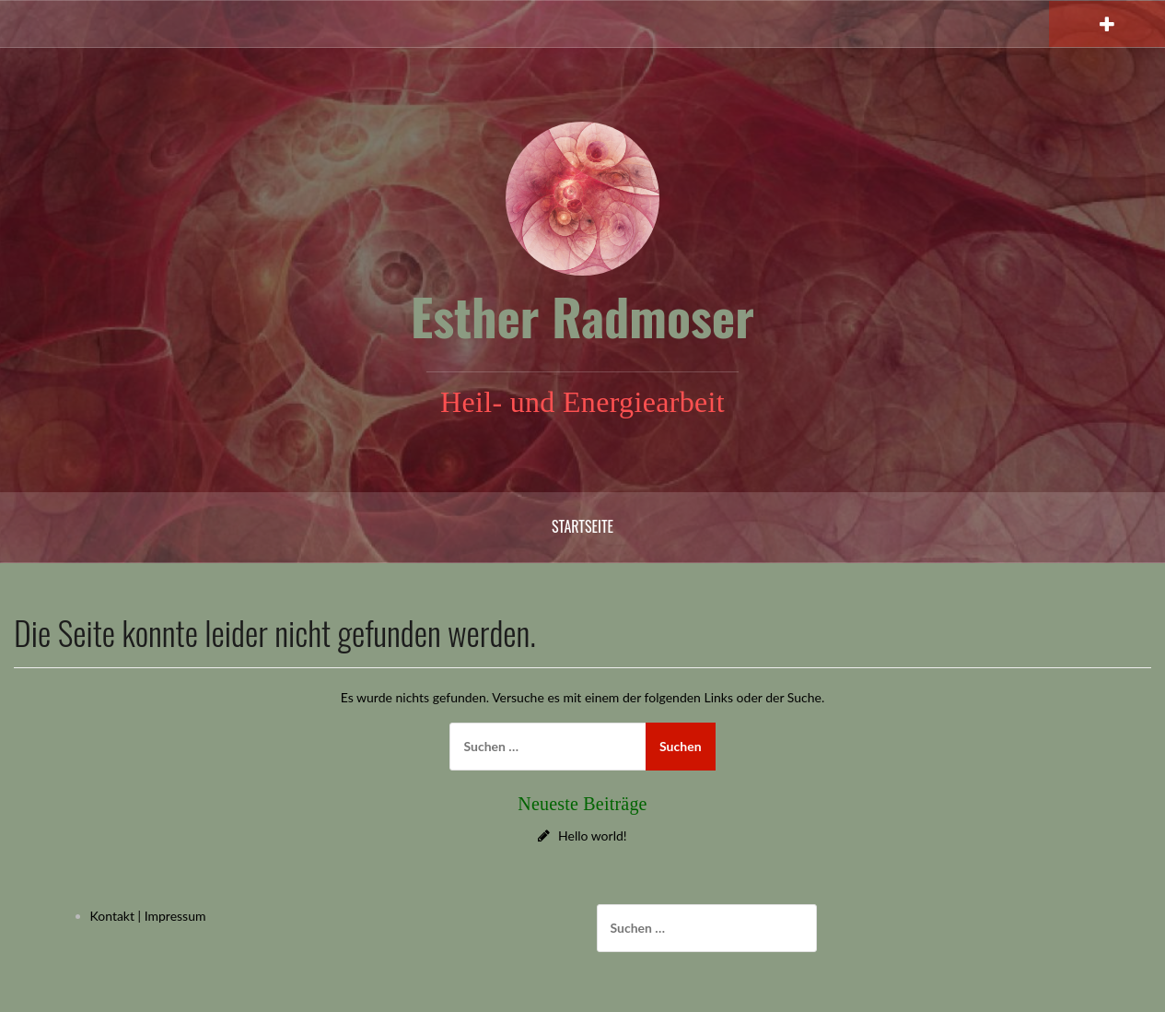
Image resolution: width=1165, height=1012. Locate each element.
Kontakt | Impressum (148, 916)
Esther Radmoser (582, 316)
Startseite (582, 526)
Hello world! (592, 835)
